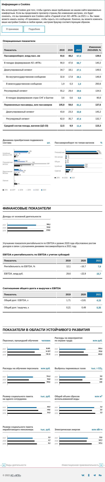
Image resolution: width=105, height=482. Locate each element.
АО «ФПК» (15, 475)
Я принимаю (12, 29)
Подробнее (34, 29)
